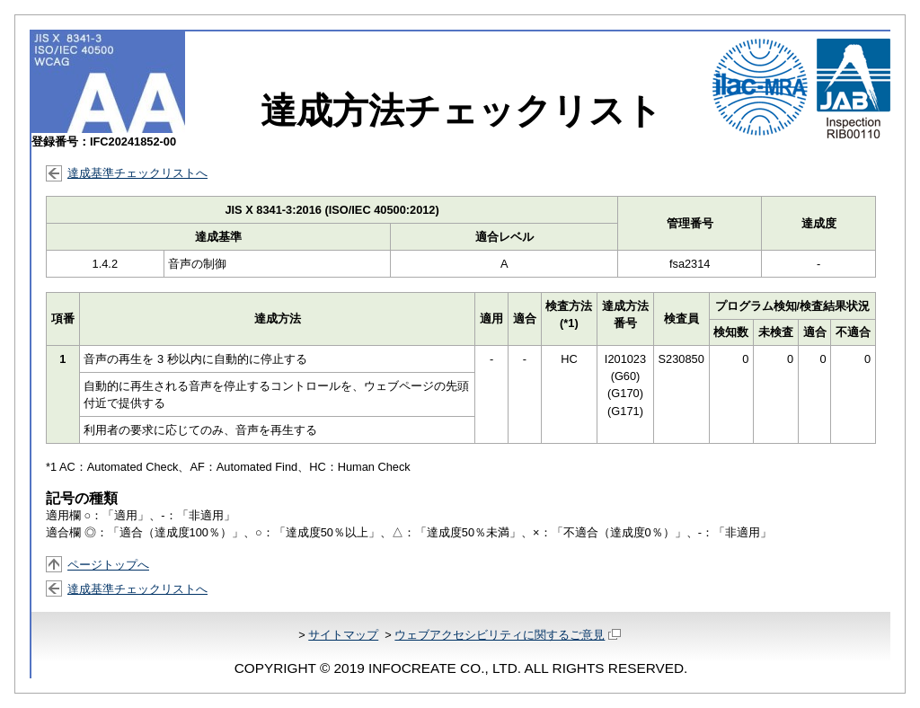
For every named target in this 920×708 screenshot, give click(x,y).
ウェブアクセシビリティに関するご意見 (507, 635)
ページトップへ (108, 564)
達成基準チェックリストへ (137, 173)
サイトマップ (343, 635)
